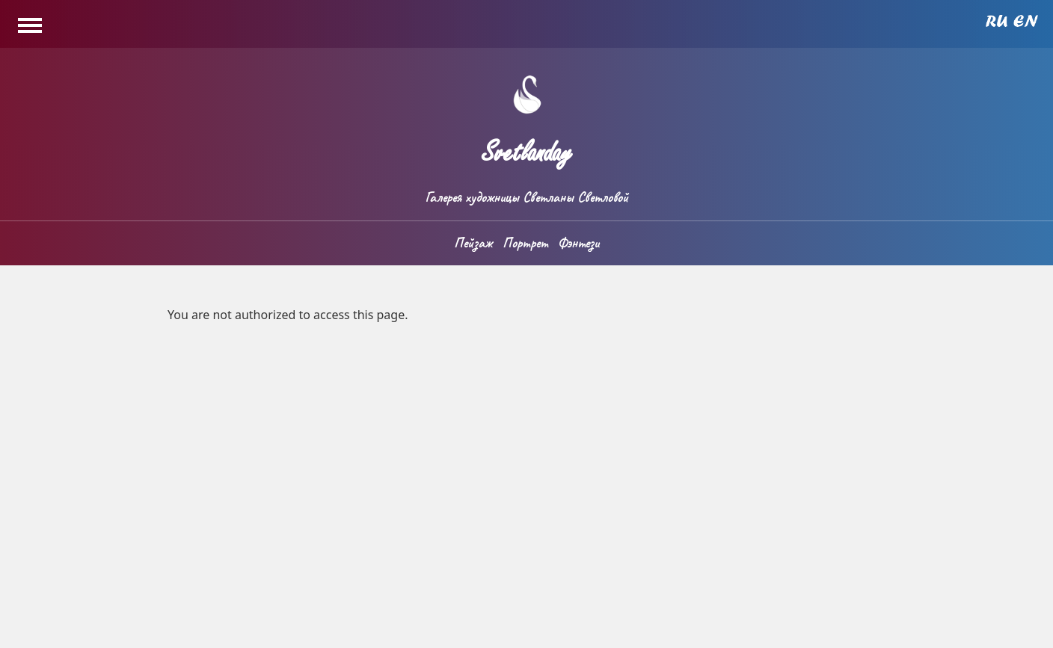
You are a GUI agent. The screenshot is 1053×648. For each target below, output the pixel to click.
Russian (996, 21)
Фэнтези (578, 243)
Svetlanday (526, 146)
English (1025, 21)
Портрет (525, 243)
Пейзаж (473, 243)
